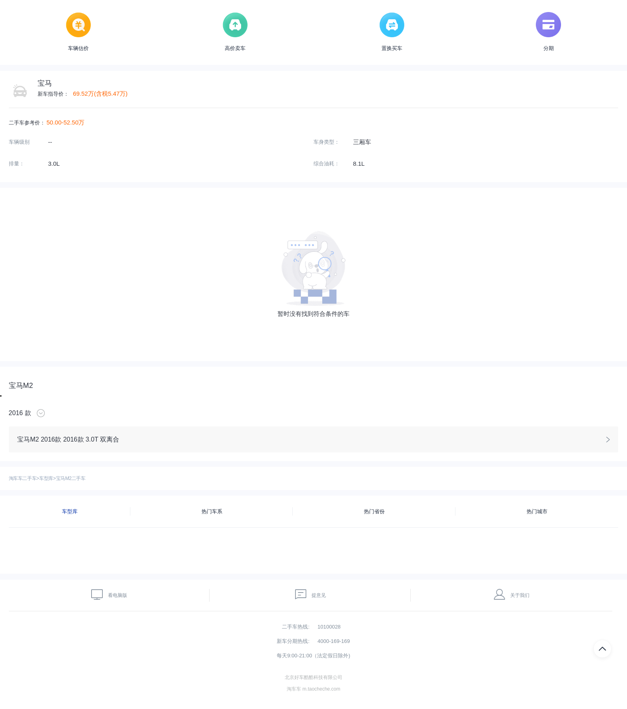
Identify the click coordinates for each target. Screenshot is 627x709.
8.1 (357, 163)
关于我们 (512, 594)
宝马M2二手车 (71, 478)
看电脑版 (109, 594)
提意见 (310, 594)
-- (50, 142)
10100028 (329, 627)
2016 (16, 413)
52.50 (71, 122)
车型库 (46, 478)
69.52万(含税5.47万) (100, 93)
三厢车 (362, 142)
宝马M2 (21, 386)
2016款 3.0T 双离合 (91, 439)
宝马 (45, 83)
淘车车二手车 (23, 478)
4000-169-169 (333, 641)
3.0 (52, 163)
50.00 (54, 122)
